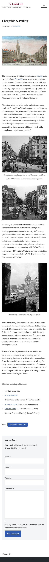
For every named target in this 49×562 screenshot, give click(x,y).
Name (8, 456)
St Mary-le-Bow (11, 395)
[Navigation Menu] (44, 5)
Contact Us (6, 554)
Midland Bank (10, 409)
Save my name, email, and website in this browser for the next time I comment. (24, 526)
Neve (15, 559)
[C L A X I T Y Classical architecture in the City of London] (16, 5)
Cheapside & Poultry (17, 424)
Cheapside (19, 79)
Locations (16, 26)
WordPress (32, 559)
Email (8, 467)
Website (8, 478)
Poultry (40, 76)
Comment (9, 489)
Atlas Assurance (11, 404)
